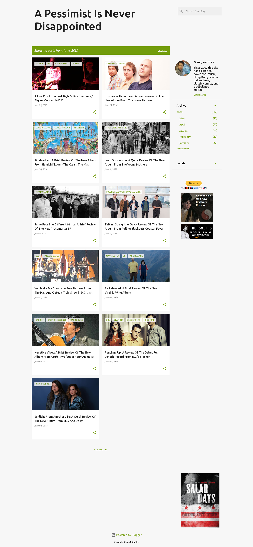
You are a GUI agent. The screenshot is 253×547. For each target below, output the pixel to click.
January (184, 143)
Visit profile (200, 94)
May (182, 118)
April (182, 124)
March (183, 130)
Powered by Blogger (126, 534)
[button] (94, 112)
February (185, 136)
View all (162, 51)
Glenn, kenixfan (204, 62)
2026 (180, 112)
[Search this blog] (203, 11)
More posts (101, 449)
